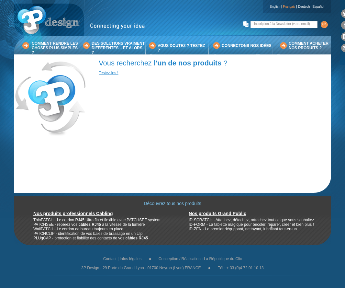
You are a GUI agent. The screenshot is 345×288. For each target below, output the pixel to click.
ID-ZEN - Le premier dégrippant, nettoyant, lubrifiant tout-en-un (243, 229)
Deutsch (304, 6)
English (275, 6)
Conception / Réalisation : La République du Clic (200, 259)
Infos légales (130, 259)
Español (318, 6)
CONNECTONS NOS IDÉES (247, 45)
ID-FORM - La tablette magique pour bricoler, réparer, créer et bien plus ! (251, 224)
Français (289, 6)
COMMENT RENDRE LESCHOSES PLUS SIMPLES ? (55, 48)
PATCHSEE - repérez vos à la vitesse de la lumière (89, 224)
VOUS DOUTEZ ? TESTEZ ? (181, 47)
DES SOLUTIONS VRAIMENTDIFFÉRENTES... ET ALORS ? (118, 48)
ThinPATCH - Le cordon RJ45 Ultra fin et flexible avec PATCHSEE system (97, 220)
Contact (110, 259)
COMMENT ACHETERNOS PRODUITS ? (308, 45)
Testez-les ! (108, 73)
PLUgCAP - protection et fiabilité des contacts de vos (90, 238)
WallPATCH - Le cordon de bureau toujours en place (78, 229)
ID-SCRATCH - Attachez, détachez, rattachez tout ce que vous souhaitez (251, 220)
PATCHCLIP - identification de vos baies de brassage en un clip (88, 233)
